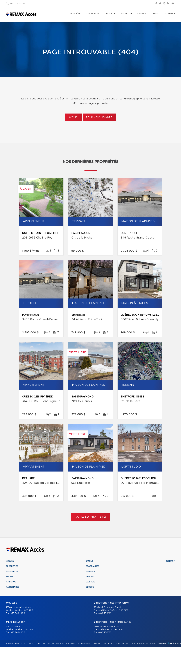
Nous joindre (17, 4)
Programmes (92, 566)
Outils (89, 561)
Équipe (109, 14)
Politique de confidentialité (117, 644)
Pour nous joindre (99, 117)
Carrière (142, 14)
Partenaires (12, 587)
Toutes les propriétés (90, 517)
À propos (11, 582)
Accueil (73, 117)
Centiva (172, 643)
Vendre (90, 577)
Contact (170, 14)
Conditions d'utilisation (143, 644)
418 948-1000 (18, 613)
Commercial (93, 14)
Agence (125, 14)
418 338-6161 (104, 613)
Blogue (156, 14)
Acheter (90, 571)
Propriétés (75, 14)
